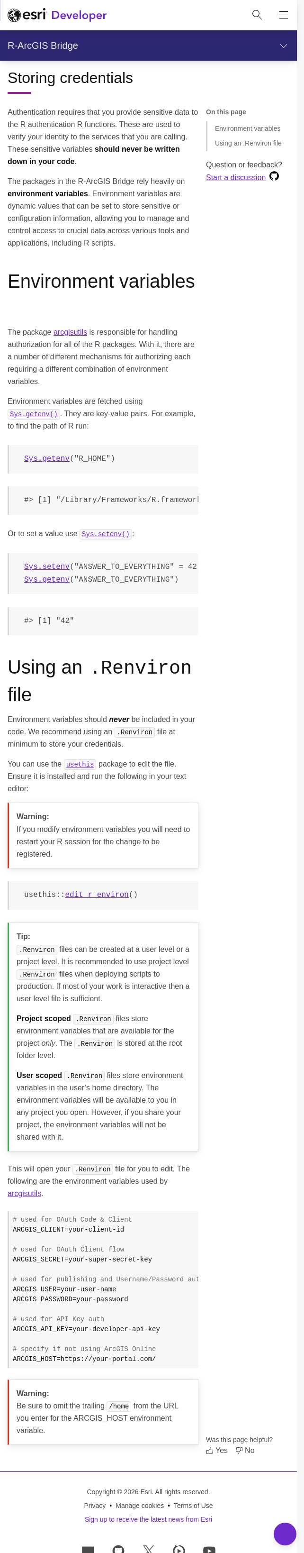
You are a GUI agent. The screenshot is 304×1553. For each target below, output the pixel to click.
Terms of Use (193, 1505)
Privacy (95, 1505)
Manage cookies (140, 1505)
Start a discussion (236, 178)
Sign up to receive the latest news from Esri (148, 1519)
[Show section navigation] (283, 45)
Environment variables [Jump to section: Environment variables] (248, 128)
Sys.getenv (47, 459)
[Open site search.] (257, 15)
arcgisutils (70, 332)
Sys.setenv (47, 567)
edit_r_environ (96, 894)
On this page (226, 112)
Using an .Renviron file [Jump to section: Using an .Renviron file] (248, 143)
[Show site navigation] (283, 15)
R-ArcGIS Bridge (43, 45)
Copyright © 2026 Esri (119, 1491)
